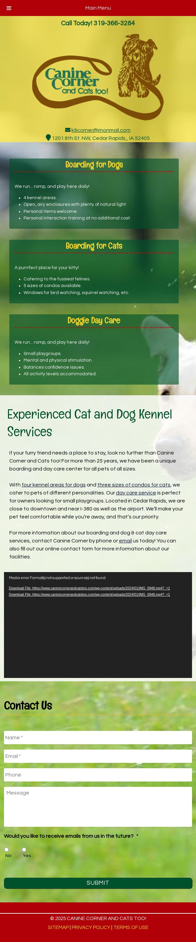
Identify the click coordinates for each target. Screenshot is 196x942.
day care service (136, 492)
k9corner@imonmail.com (101, 130)
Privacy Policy (91, 927)
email (125, 540)
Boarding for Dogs (94, 164)
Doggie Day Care (93, 320)
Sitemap (58, 927)
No (8, 855)
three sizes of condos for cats (133, 484)
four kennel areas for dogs (54, 484)
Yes (27, 855)
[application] (98, 625)
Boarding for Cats (94, 245)
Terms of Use (130, 927)
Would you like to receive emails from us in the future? (71, 836)
